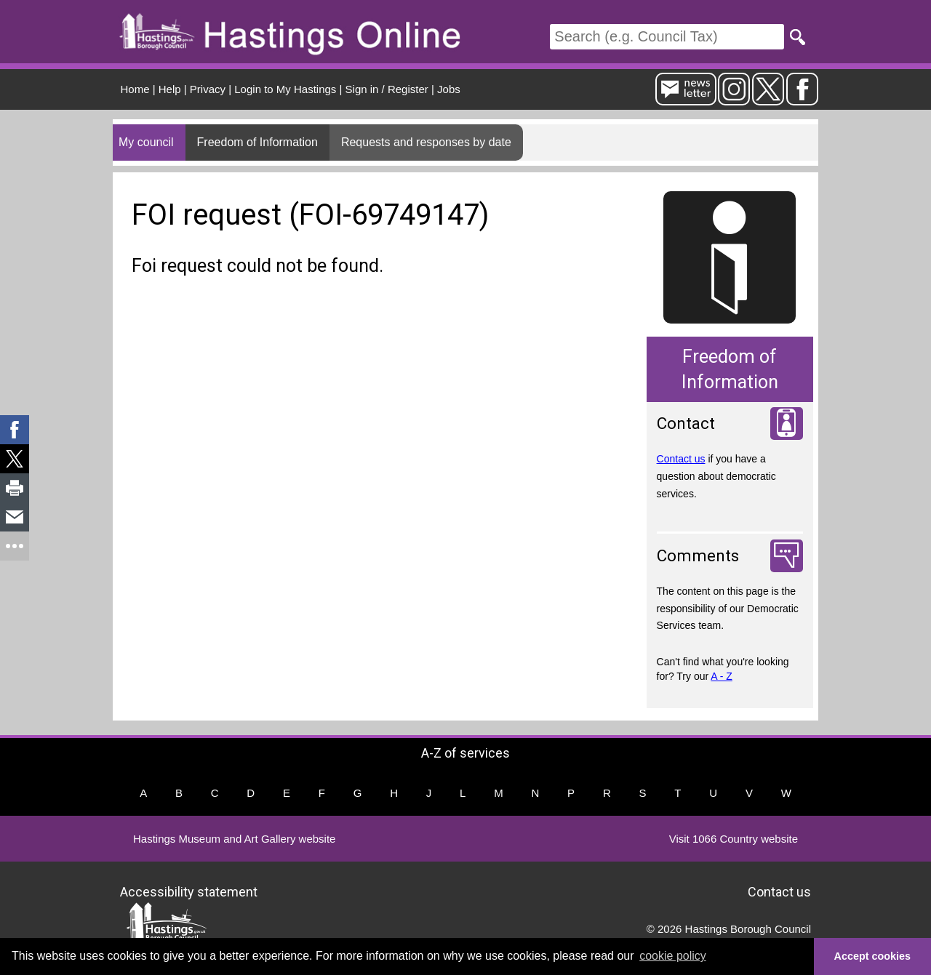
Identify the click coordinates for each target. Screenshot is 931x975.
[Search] (667, 36)
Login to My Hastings (285, 89)
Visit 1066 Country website (733, 838)
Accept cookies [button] (872, 956)
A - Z (721, 676)
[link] (14, 429)
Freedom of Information (257, 142)
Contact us (681, 459)
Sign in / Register (386, 89)
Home (135, 89)
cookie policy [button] (672, 956)
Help (170, 89)
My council (146, 142)
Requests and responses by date (426, 142)
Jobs (448, 89)
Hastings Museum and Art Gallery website (234, 838)
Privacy (207, 89)
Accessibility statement (188, 891)
